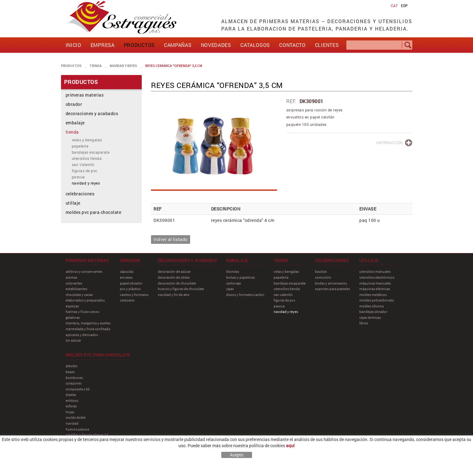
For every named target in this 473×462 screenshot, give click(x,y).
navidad (72, 423)
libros (363, 323)
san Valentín (83, 164)
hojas (70, 412)
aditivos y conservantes (84, 271)
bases (70, 371)
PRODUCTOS (71, 65)
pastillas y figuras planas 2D (87, 434)
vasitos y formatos (134, 294)
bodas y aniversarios (331, 283)
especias (72, 306)
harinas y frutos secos (82, 311)
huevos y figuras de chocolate (181, 288)
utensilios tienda (87, 158)
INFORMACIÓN (389, 142)
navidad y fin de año (174, 294)
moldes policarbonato (376, 300)
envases (126, 277)
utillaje (73, 203)
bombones (74, 377)
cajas (230, 288)
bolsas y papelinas (240, 277)
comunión (323, 277)
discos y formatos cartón (245, 294)
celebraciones (80, 194)
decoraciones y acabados (92, 113)
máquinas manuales (375, 283)
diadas (71, 394)
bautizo (321, 271)
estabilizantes (76, 288)
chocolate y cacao (79, 294)
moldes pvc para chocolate (93, 212)
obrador (74, 104)
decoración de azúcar (174, 271)
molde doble (76, 417)
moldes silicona (371, 306)
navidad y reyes (123, 65)
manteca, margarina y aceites (88, 323)
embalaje (75, 123)
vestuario (127, 300)
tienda (96, 65)
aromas (71, 277)
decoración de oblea (174, 277)
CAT (394, 5)
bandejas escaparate (91, 152)
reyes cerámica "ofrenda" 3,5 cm (173, 65)
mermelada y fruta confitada (88, 329)
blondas (232, 271)
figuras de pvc (84, 170)
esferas (71, 406)
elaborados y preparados (85, 300)
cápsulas (126, 271)
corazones (74, 383)
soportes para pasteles (332, 288)
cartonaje (233, 283)
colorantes (74, 283)
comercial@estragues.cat (387, 447)
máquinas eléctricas (374, 288)
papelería (80, 146)
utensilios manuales (375, 271)
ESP (404, 5)
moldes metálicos (373, 294)
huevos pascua (77, 429)
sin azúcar (73, 340)
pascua (78, 176)
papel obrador (131, 283)
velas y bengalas (87, 139)
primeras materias (85, 95)
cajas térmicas (370, 317)
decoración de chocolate (177, 283)
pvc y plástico (130, 288)
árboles (71, 366)
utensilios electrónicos (376, 277)
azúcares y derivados (82, 334)
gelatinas (73, 317)
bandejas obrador (373, 311)
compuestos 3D (78, 389)
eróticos (72, 400)
